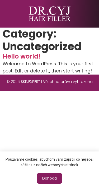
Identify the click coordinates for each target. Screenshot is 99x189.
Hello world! (22, 56)
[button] (49, 178)
